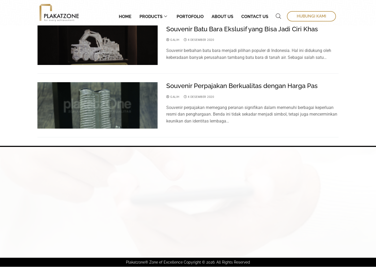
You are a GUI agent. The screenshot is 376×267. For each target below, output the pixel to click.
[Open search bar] (278, 16)
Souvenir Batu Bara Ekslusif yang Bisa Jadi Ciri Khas (242, 29)
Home (125, 16)
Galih (173, 40)
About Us (222, 16)
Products (153, 16)
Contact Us (254, 16)
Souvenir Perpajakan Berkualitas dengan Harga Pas (242, 86)
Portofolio (190, 16)
